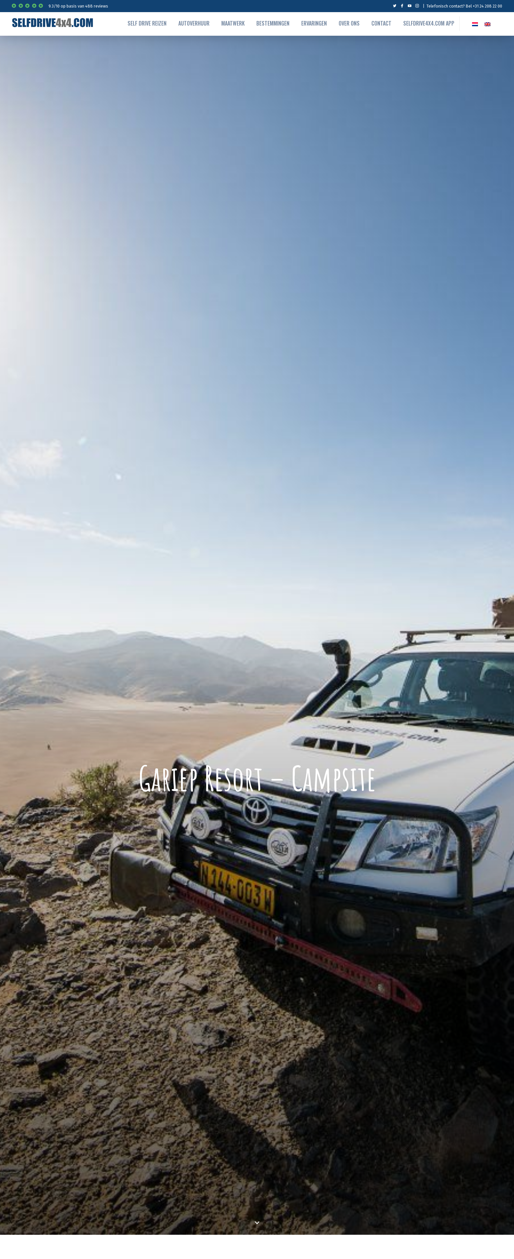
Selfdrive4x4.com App (428, 23)
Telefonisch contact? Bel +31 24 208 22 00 (464, 6)
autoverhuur (193, 23)
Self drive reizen (147, 23)
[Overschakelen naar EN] (487, 23)
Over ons (349, 23)
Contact (381, 23)
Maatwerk (233, 23)
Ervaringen (314, 23)
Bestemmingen (272, 23)
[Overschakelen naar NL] (475, 23)
